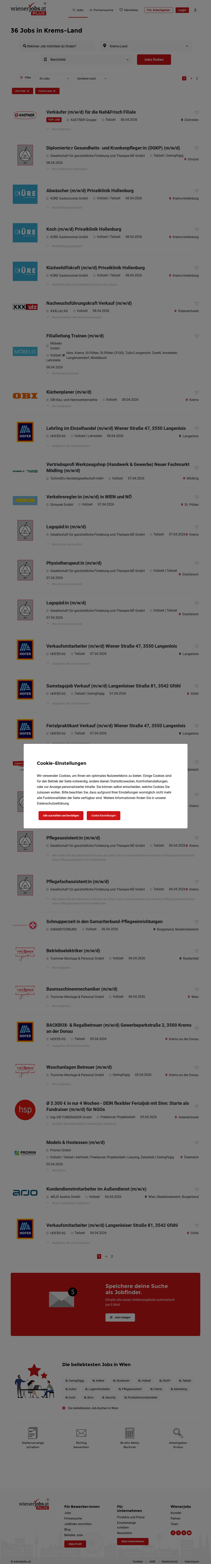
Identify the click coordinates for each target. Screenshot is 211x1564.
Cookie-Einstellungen (103, 815)
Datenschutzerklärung (53, 803)
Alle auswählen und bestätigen (61, 815)
